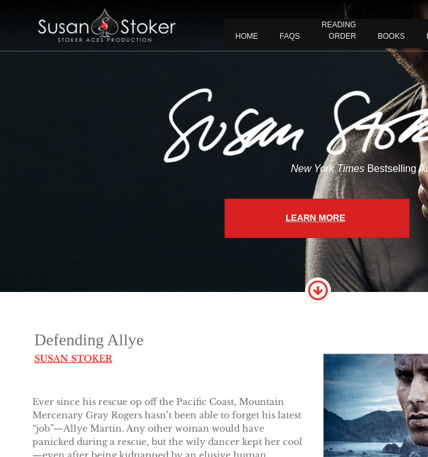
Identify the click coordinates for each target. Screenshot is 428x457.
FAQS (290, 36)
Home (246, 36)
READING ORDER (338, 30)
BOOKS (391, 36)
